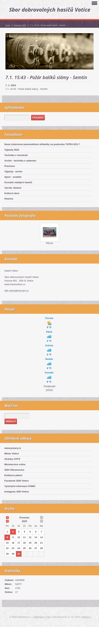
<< (7, 517)
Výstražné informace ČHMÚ (19, 486)
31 (18, 553)
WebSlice (39, 617)
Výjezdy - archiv (13, 171)
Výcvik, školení (12, 187)
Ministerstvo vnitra (14, 464)
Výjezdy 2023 (20, 25)
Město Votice (11, 453)
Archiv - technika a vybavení (20, 160)
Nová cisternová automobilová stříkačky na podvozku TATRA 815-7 (42, 144)
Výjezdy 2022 (11, 149)
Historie (8, 198)
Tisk (48, 617)
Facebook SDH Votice (16, 480)
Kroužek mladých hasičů (18, 182)
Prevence (9, 166)
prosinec (24, 517)
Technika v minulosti (16, 155)
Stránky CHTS (12, 459)
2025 (24, 521)
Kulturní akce (11, 193)
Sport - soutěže (12, 177)
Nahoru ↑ (87, 617)
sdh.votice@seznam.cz (16, 290)
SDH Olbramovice (14, 469)
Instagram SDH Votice (16, 491)
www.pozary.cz (12, 448)
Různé (49, 243)
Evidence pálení (13, 475)
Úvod (7, 25)
